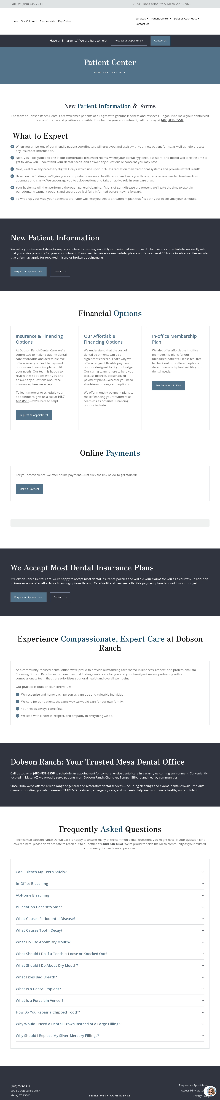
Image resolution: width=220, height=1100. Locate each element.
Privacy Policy (201, 1083)
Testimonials (47, 21)
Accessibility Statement (195, 1078)
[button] (129, 41)
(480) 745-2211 (32, 4)
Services (141, 18)
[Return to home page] (104, 21)
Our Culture (28, 21)
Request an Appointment (194, 1073)
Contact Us (142, 24)
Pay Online (64, 21)
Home (14, 21)
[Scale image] (95, 419)
